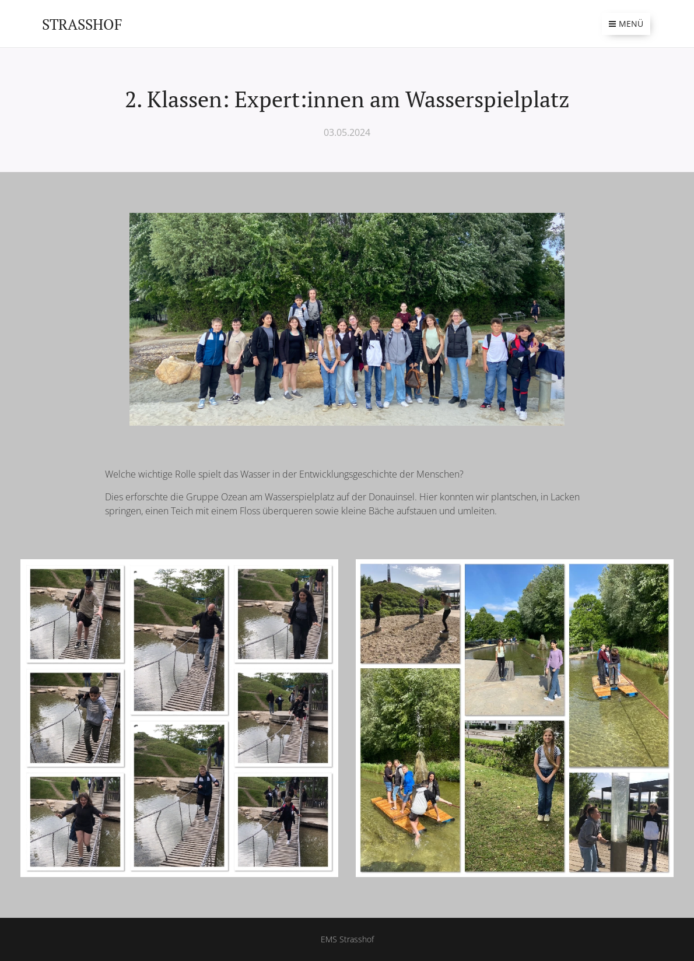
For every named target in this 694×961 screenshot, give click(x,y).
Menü (626, 23)
